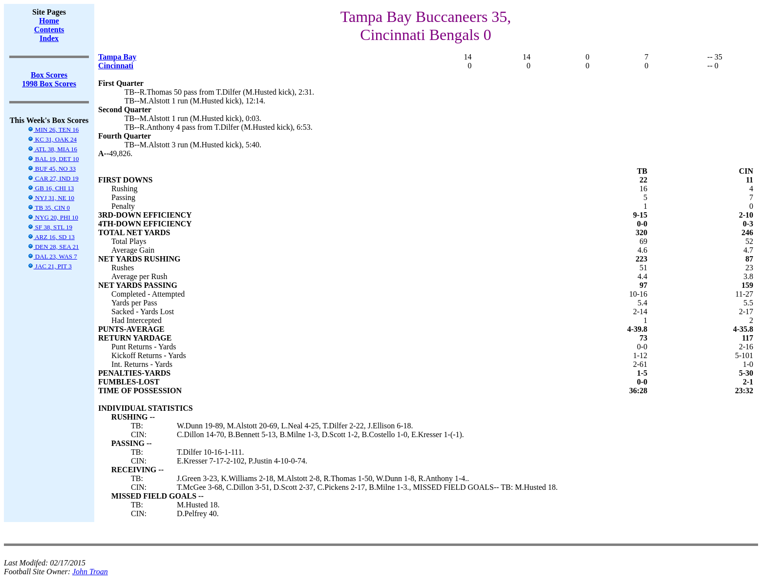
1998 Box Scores (49, 84)
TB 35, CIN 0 (48, 207)
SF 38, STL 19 (49, 227)
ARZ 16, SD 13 (51, 237)
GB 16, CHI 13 (50, 188)
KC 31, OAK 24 (52, 139)
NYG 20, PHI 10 (52, 217)
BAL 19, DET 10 (53, 158)
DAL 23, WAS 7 (52, 256)
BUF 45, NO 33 (51, 168)
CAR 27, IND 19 (53, 178)
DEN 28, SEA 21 (53, 246)
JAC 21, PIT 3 (49, 266)
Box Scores (49, 75)
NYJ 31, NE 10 (50, 197)
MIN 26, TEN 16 (53, 129)
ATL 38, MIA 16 (52, 149)
